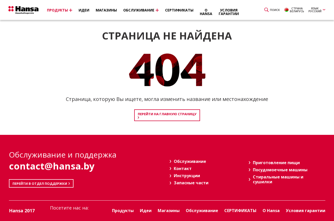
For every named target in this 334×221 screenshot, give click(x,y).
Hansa (25, 10)
